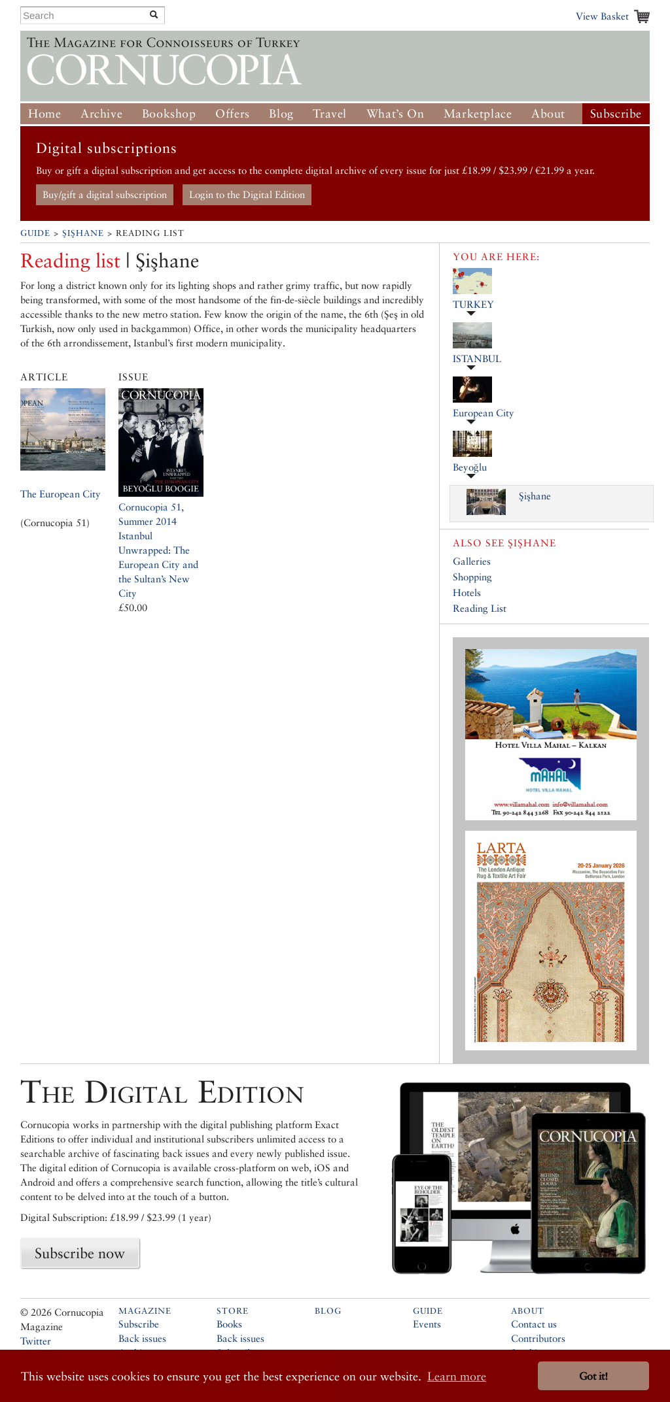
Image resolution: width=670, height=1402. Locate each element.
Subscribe (616, 113)
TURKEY (473, 304)
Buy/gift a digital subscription (105, 194)
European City (483, 412)
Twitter (35, 1340)
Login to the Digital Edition (247, 194)
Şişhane (83, 233)
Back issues (142, 1338)
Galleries (472, 561)
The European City (60, 493)
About (548, 113)
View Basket (602, 16)
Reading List (479, 608)
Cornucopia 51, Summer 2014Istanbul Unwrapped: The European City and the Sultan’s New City (158, 550)
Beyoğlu (470, 467)
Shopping (472, 576)
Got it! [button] (593, 1376)
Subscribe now (80, 1252)
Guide (35, 233)
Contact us (534, 1323)
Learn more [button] (456, 1376)
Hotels (467, 592)
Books (229, 1323)
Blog (281, 113)
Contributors (538, 1338)
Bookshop (169, 113)
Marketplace (478, 113)
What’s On (395, 113)
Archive (101, 113)
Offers (232, 113)
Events (427, 1323)
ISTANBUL (477, 358)
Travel (330, 113)
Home (44, 113)
